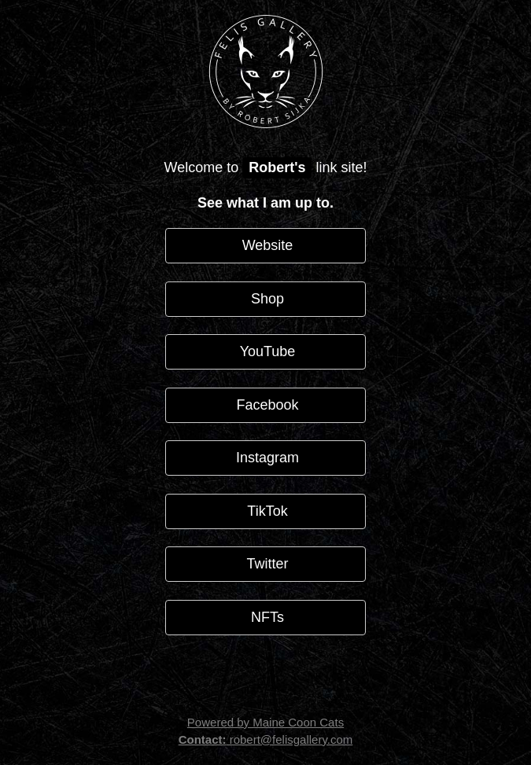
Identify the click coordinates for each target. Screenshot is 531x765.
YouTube (266, 351)
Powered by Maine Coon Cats (265, 722)
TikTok (265, 511)
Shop (265, 299)
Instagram (265, 457)
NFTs (265, 617)
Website (265, 245)
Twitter (265, 564)
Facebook (265, 405)
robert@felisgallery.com (266, 739)
